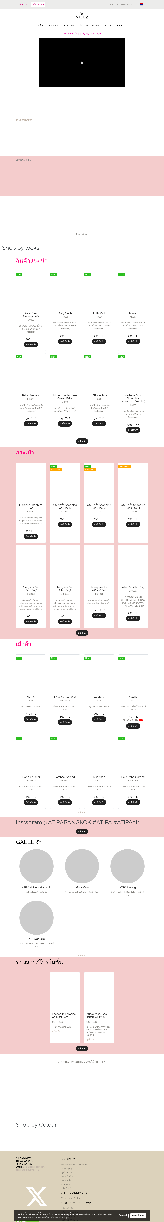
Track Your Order (70, 1198)
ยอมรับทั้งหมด (138, 1215)
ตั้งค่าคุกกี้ (123, 1215)
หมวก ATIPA (69, 25)
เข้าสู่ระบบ (23, 4)
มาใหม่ (40, 25)
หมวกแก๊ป (66, 1180)
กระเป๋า (95, 25)
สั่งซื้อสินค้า (31, 344)
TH (143, 4)
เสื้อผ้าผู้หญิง (67, 1169)
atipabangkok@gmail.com (27, 1170)
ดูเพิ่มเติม (82, 441)
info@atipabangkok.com (33, 1167)
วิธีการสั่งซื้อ (67, 1208)
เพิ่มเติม (119, 25)
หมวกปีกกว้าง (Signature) (74, 1165)
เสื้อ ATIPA (83, 25)
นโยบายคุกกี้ (64, 1217)
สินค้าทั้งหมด (53, 25)
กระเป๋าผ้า (66, 1188)
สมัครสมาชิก (38, 4)
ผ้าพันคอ (65, 1184)
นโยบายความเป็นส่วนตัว (44, 1217)
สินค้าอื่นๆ (107, 25)
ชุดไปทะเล (66, 1172)
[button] (127, 25)
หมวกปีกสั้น (67, 1176)
